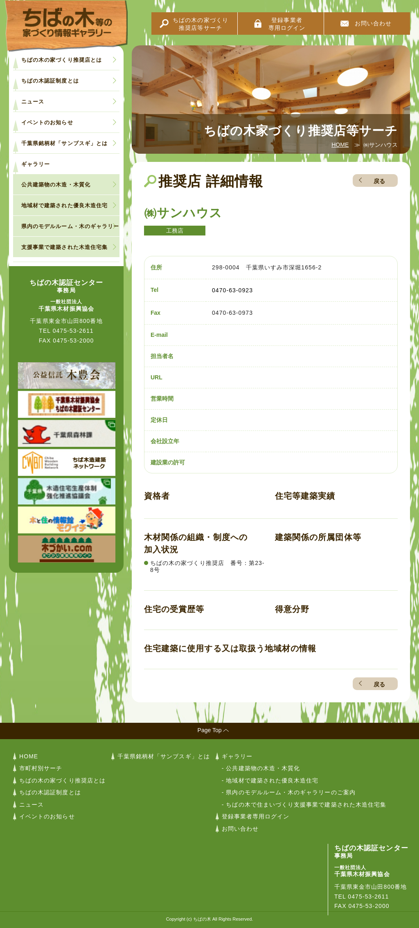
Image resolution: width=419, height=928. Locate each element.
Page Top (210, 730)
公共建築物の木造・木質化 (55, 185)
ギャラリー (35, 164)
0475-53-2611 (73, 330)
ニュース (32, 102)
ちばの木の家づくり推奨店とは (61, 60)
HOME (340, 144)
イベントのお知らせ (47, 122)
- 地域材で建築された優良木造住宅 (270, 780)
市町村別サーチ (40, 768)
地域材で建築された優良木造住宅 (64, 205)
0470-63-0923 (232, 290)
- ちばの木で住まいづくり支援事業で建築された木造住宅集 (304, 804)
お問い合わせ (373, 23)
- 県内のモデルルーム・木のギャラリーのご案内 (289, 792)
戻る (379, 181)
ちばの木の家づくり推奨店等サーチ (200, 24)
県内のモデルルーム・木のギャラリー (70, 226)
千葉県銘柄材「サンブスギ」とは (64, 143)
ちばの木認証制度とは (50, 81)
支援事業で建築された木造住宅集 (64, 247)
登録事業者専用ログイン (286, 24)
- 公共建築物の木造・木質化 (261, 768)
